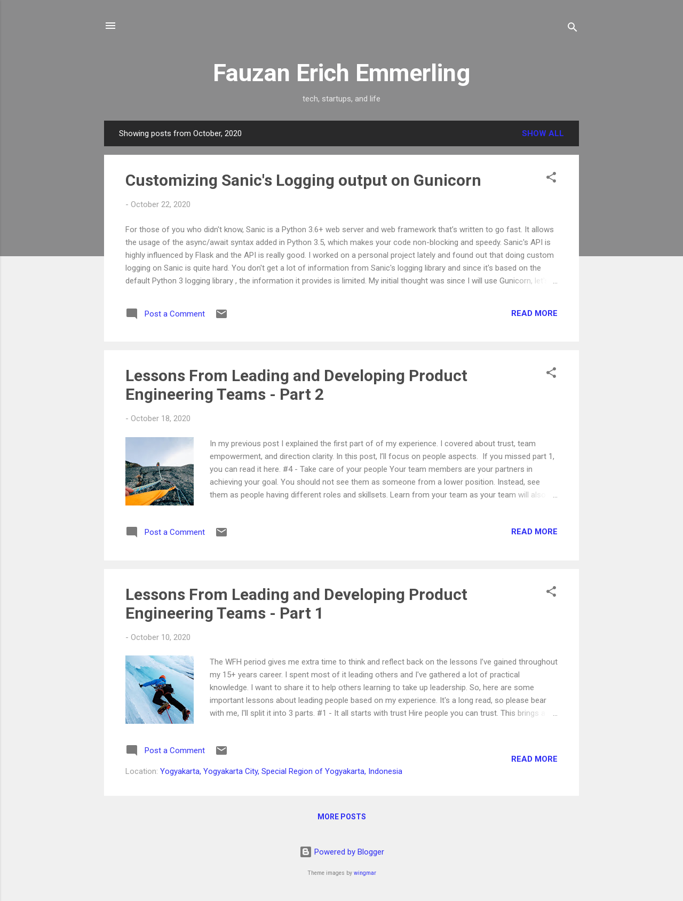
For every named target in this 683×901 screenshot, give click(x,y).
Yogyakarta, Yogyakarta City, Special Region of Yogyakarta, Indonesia (281, 771)
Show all (543, 133)
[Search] (572, 29)
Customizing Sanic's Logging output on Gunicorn (303, 180)
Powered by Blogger (341, 852)
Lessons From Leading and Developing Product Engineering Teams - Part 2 (296, 385)
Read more (534, 313)
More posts (341, 816)
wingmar (365, 873)
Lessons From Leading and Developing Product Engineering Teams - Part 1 (296, 603)
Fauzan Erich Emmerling (341, 73)
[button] (551, 179)
